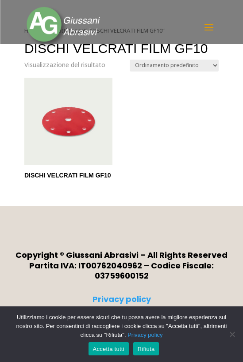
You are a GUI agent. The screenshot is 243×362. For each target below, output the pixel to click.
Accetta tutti (108, 349)
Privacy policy (122, 299)
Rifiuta (146, 349)
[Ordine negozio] (174, 66)
